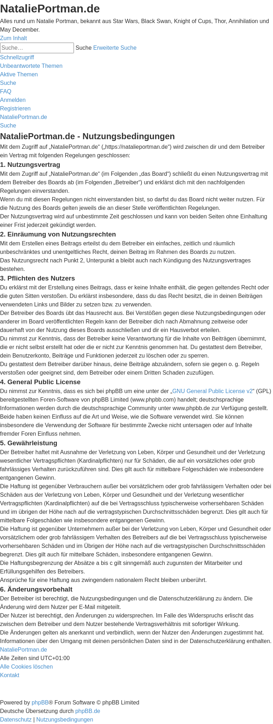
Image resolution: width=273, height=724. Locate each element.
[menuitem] (31, 66)
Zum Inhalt (13, 38)
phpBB (40, 702)
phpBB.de (87, 711)
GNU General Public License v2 (212, 391)
